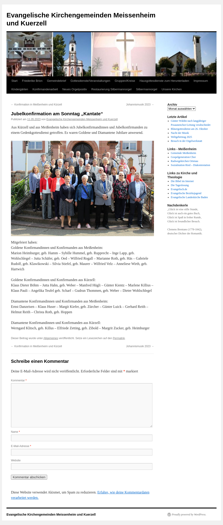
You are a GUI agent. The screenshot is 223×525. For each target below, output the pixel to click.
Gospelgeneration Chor (183, 157)
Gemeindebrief (56, 80)
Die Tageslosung (180, 185)
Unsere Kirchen (172, 89)
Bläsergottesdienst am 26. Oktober (189, 128)
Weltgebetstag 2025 (181, 137)
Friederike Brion (32, 80)
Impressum (201, 80)
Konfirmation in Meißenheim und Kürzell (36, 104)
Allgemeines (50, 338)
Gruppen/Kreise (125, 80)
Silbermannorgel (146, 89)
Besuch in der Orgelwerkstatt (186, 141)
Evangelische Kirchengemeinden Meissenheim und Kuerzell (82, 119)
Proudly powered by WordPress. (189, 514)
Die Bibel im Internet (182, 181)
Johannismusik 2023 (140, 104)
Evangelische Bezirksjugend (186, 193)
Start (14, 80)
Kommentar (19, 380)
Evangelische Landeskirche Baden (189, 197)
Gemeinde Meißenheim (183, 153)
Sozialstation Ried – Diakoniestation (190, 165)
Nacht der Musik (180, 132)
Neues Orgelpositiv (74, 89)
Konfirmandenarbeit (45, 89)
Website (16, 460)
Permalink (119, 338)
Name (15, 431)
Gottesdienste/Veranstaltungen (90, 80)
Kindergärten (19, 89)
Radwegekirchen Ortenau (184, 161)
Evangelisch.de (179, 189)
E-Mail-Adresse (21, 446)
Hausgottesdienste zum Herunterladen (164, 80)
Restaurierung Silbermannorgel (111, 89)
